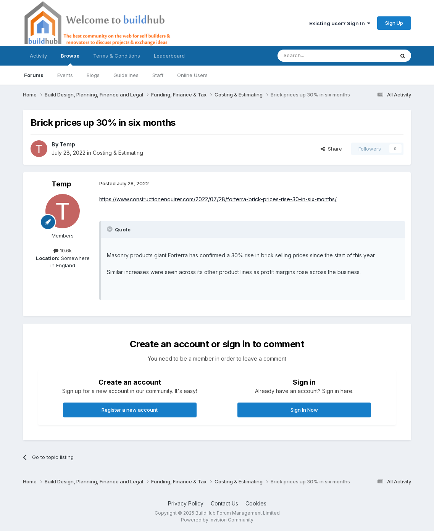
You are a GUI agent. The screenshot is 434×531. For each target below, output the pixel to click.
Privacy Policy (185, 503)
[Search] (316, 56)
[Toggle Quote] (110, 229)
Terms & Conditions (116, 56)
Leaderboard (169, 56)
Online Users (192, 75)
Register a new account (130, 410)
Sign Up (394, 23)
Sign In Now (304, 410)
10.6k (62, 250)
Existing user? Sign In (339, 23)
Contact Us (224, 503)
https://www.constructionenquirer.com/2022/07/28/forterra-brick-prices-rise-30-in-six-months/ (218, 199)
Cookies (255, 503)
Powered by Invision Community (217, 520)
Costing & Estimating (118, 152)
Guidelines (126, 75)
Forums (34, 75)
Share (331, 149)
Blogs (93, 75)
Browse (70, 59)
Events (65, 75)
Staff (157, 75)
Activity (38, 56)
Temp (67, 144)
